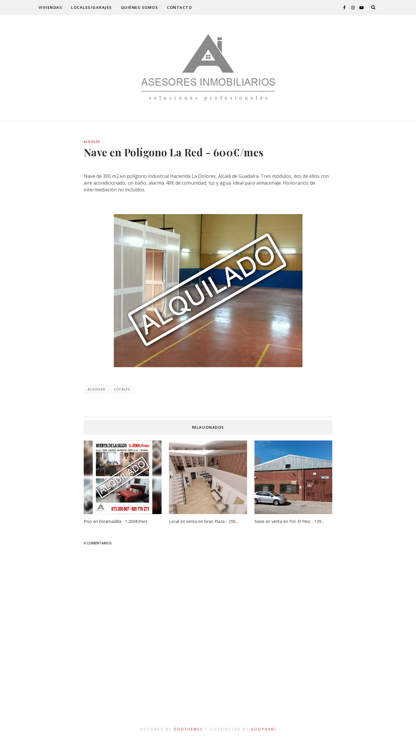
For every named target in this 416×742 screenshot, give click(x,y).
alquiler (92, 142)
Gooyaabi (263, 729)
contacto (179, 7)
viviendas (51, 7)
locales (122, 389)
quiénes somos (139, 7)
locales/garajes (91, 7)
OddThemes (188, 729)
